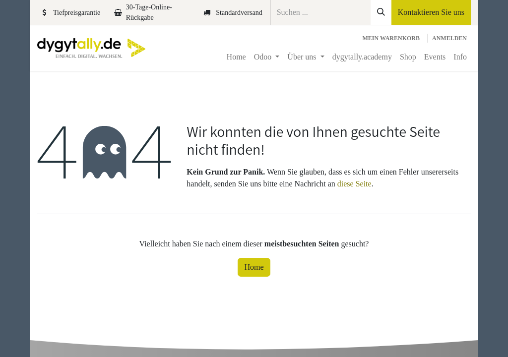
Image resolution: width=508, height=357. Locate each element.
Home (253, 267)
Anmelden (449, 38)
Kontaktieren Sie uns (431, 12)
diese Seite (354, 183)
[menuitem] (236, 57)
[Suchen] (381, 12)
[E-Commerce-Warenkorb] (391, 38)
